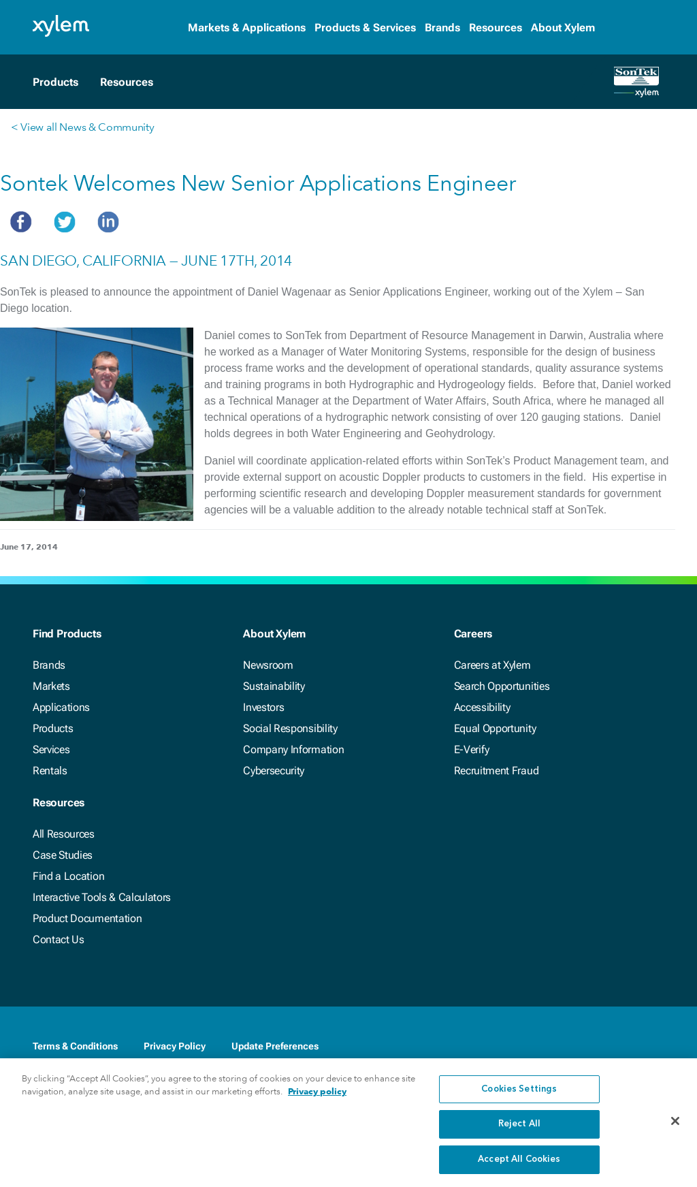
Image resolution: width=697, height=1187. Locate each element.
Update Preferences (275, 1046)
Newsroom (268, 665)
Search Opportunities (502, 686)
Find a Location (68, 876)
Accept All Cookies (519, 1169)
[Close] (675, 1130)
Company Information (293, 749)
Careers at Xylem (492, 665)
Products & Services (365, 27)
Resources (495, 27)
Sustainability (274, 686)
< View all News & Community (82, 127)
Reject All (519, 1133)
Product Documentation (87, 918)
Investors (263, 707)
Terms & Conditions (75, 1046)
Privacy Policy (175, 1046)
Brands (442, 27)
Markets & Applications (247, 27)
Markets (51, 686)
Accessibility (482, 707)
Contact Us (58, 939)
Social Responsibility (290, 728)
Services (51, 749)
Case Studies (63, 855)
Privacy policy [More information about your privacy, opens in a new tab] (317, 1101)
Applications (61, 707)
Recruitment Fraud (496, 770)
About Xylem (563, 27)
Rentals (50, 770)
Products (53, 728)
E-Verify (471, 749)
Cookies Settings (519, 1098)
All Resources (64, 833)
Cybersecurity (273, 770)
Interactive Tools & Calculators (102, 897)
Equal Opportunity (495, 728)
